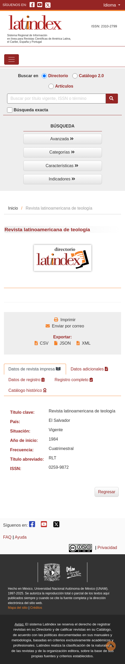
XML (83, 343)
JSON (62, 343)
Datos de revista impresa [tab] (34, 369)
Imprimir (64, 320)
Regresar (106, 492)
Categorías (62, 152)
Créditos (36, 608)
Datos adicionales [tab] (89, 369)
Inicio (13, 208)
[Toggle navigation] (11, 59)
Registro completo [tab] (74, 379)
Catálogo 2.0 (91, 76)
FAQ (7, 537)
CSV (41, 343)
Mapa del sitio (18, 608)
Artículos (64, 86)
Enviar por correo (65, 326)
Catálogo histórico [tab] (27, 390)
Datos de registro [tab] (26, 379)
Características (62, 165)
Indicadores (62, 179)
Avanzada (62, 139)
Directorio (58, 76)
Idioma (110, 5)
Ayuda (20, 537)
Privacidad (107, 547)
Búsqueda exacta (31, 110)
